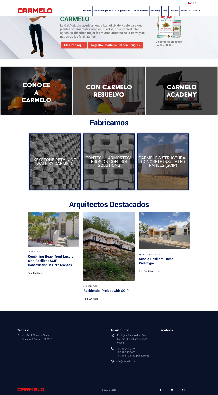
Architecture (90, 286)
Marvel (158, 254)
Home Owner (34, 252)
